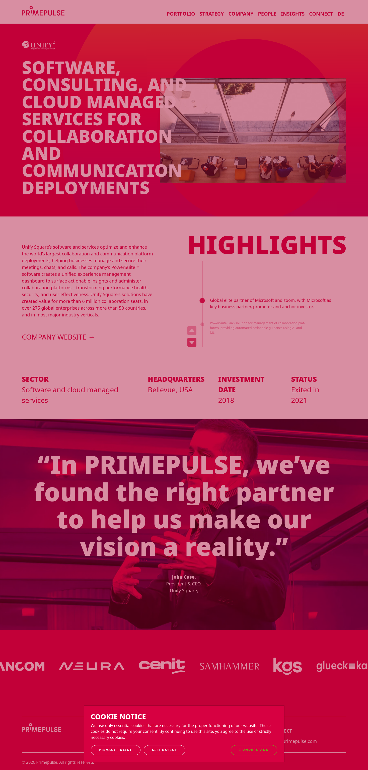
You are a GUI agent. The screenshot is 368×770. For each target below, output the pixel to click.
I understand (254, 750)
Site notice (164, 750)
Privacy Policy (115, 750)
